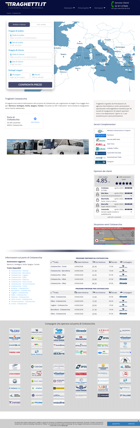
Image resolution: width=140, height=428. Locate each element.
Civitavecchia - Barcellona (21, 273)
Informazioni (99, 8)
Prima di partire (84, 8)
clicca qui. (65, 425)
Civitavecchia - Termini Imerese (23, 284)
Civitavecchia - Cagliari (19, 275)
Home (9, 13)
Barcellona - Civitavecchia (21, 290)
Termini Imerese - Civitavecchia (23, 301)
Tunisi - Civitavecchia (19, 303)
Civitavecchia (16, 13)
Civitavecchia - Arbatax (19, 271)
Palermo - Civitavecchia (20, 297)
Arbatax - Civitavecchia (19, 288)
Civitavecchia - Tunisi (19, 286)
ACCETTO (116, 424)
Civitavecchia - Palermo (20, 279)
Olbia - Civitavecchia (18, 295)
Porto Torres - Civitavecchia (21, 299)
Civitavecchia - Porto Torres (21, 282)
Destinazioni (69, 8)
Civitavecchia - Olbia (18, 277)
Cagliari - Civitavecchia (19, 293)
